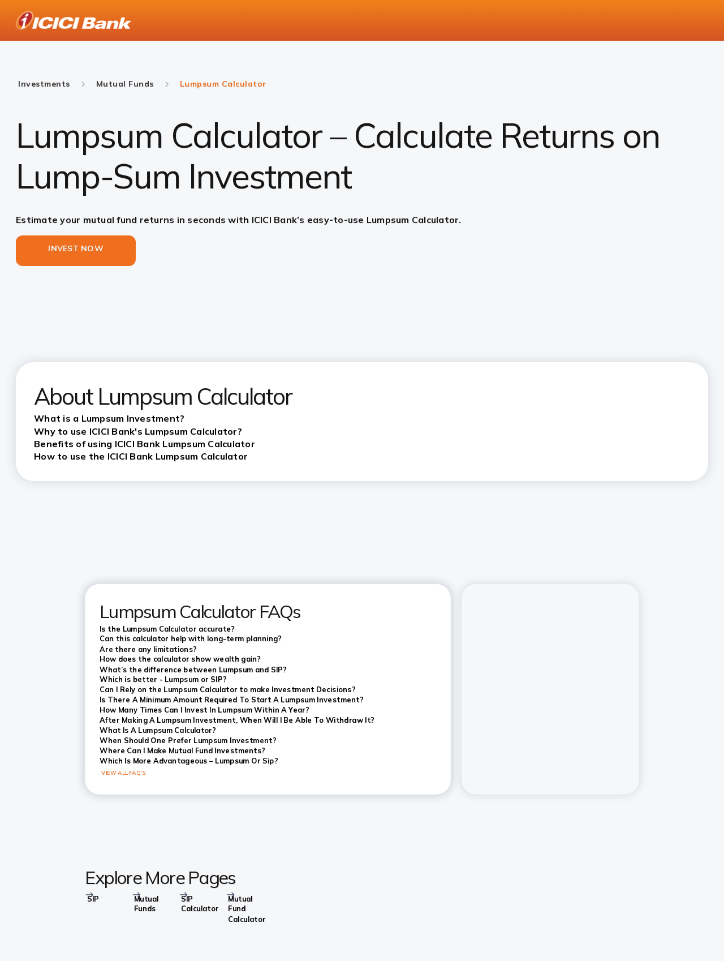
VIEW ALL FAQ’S (123, 772)
